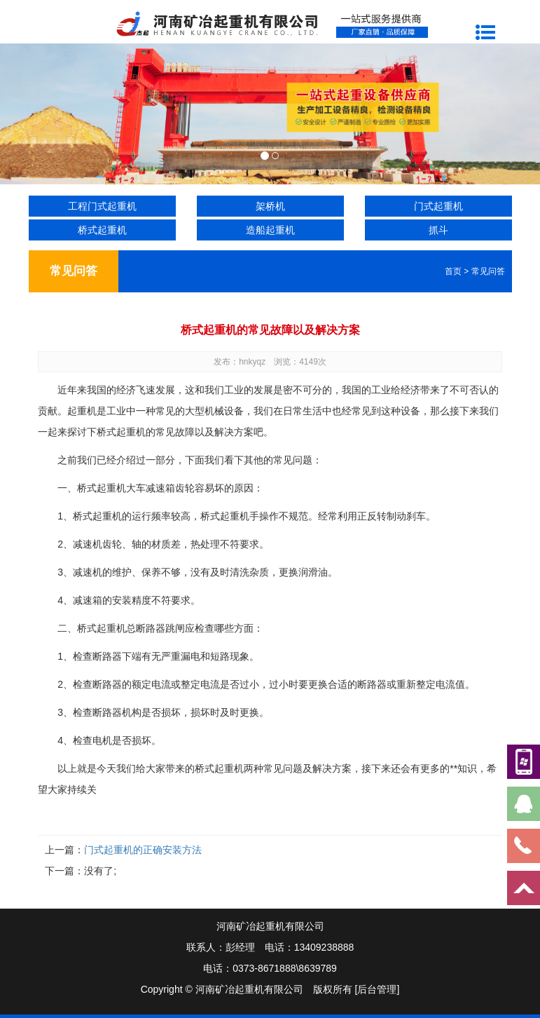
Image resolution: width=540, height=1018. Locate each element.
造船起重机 (270, 230)
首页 (453, 271)
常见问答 (488, 271)
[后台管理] (377, 989)
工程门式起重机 (102, 206)
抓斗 (438, 230)
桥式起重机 (102, 230)
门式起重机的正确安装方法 (143, 849)
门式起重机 (438, 206)
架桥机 (270, 206)
